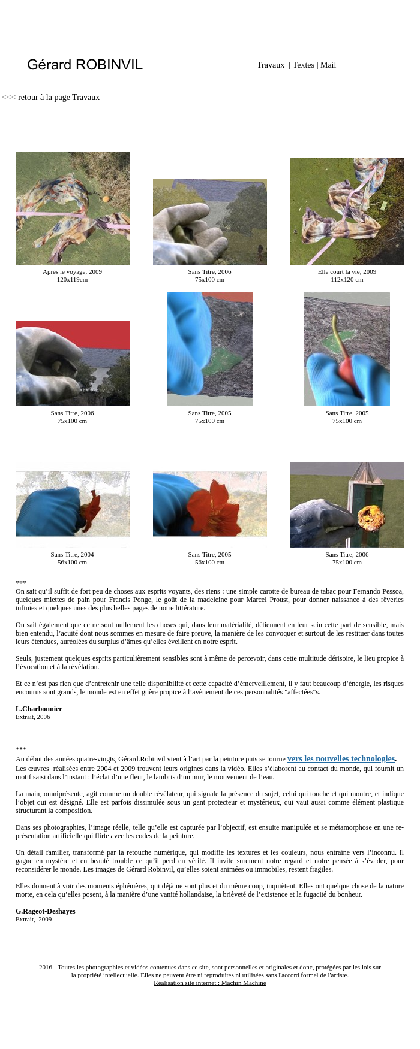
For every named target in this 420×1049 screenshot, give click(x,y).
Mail (328, 65)
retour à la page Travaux (59, 97)
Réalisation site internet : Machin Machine (210, 982)
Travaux (270, 65)
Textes (303, 65)
